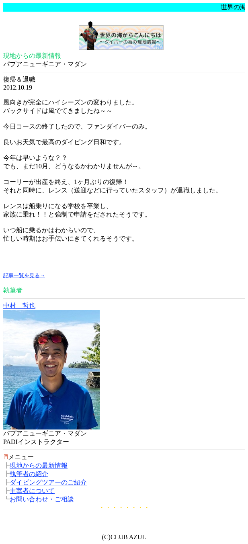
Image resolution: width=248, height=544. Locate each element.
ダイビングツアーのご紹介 (48, 482)
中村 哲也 (19, 305)
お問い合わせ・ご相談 (42, 499)
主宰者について (32, 490)
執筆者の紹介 (29, 473)
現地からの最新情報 (39, 465)
